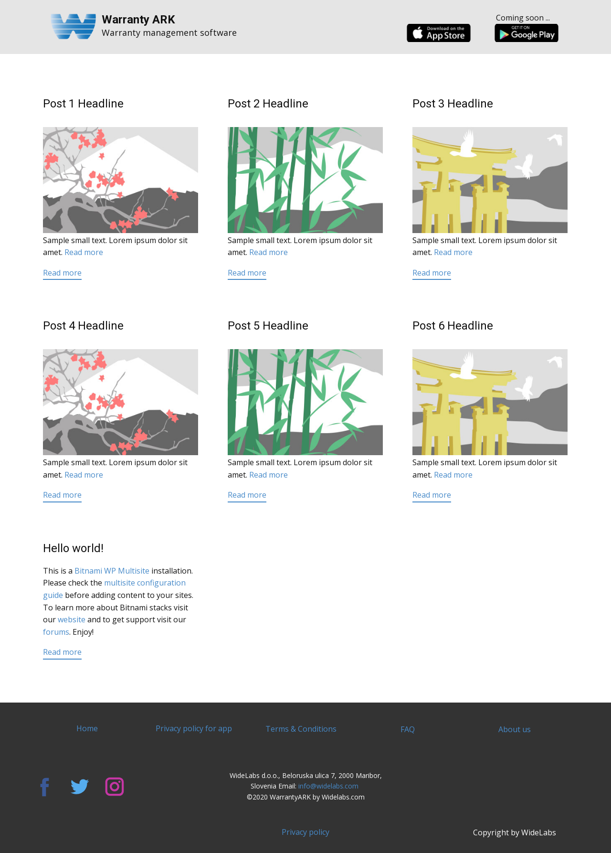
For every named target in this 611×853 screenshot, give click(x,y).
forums (56, 632)
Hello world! (73, 548)
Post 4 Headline (83, 325)
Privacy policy (305, 832)
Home (87, 728)
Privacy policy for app (194, 728)
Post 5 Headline (268, 325)
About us (514, 729)
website (71, 619)
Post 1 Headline (83, 103)
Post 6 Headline (452, 325)
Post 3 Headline (452, 103)
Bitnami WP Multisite (111, 570)
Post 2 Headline (268, 103)
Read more (83, 252)
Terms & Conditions (301, 729)
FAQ (407, 729)
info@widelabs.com (329, 785)
